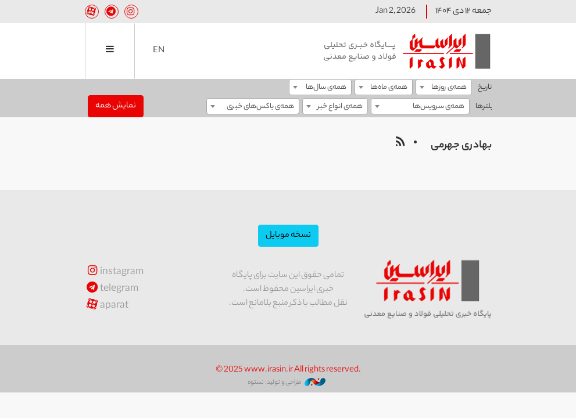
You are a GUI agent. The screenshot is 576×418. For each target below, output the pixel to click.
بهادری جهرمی (461, 145)
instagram (114, 272)
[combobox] (444, 87)
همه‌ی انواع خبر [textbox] (340, 107)
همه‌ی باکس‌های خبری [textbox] (260, 107)
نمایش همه (115, 106)
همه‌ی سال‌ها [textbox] (326, 87)
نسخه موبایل (288, 236)
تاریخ (485, 87)
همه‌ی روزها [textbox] (449, 87)
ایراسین (407, 51)
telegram (112, 289)
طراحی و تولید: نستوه (286, 382)
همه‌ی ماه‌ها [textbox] (388, 87)
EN (158, 51)
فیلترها (486, 107)
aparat (107, 306)
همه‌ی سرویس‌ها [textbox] (438, 107)
